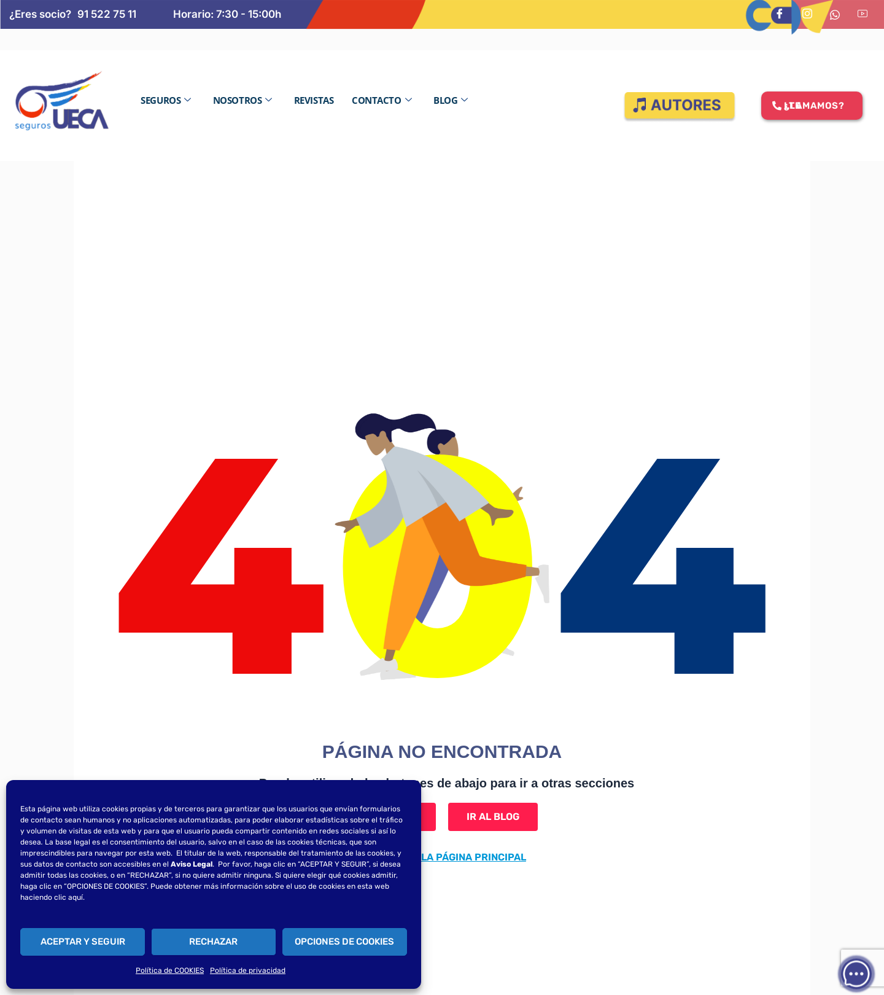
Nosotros (242, 100)
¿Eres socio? (40, 14)
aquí (75, 897)
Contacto (381, 100)
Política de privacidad (247, 970)
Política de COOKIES (170, 970)
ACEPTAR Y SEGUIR (83, 941)
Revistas (313, 100)
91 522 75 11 (106, 14)
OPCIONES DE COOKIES (344, 941)
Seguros (165, 100)
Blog (450, 100)
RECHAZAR (213, 941)
